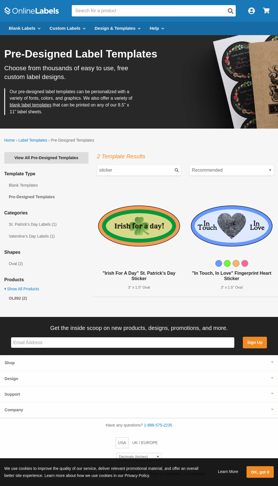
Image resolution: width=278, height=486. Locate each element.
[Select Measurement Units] (139, 457)
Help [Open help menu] (157, 28)
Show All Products (21, 289)
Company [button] (14, 410)
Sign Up (254, 342)
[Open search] (231, 11)
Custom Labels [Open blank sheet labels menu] (68, 28)
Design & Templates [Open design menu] (118, 28)
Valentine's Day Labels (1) (32, 236)
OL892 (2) (18, 298)
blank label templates (30, 105)
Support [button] (12, 394)
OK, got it (260, 472)
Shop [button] (10, 363)
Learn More (228, 471)
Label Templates (32, 140)
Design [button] (11, 378)
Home (9, 140)
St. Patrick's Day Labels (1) (32, 224)
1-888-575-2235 (158, 425)
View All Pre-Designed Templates (46, 157)
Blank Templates (23, 185)
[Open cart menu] (266, 10)
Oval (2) (16, 263)
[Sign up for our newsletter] (122, 342)
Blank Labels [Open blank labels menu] (25, 28)
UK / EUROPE (145, 442)
